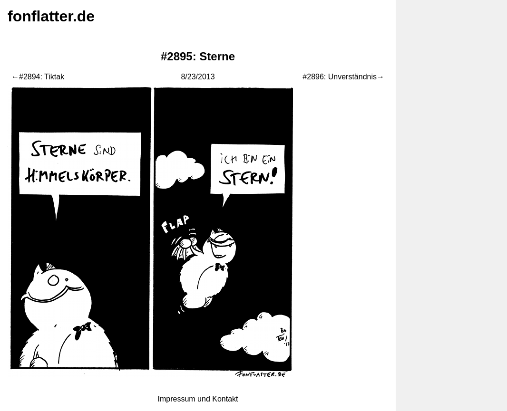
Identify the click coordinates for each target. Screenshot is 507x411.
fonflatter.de (51, 16)
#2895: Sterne (198, 56)
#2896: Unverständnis (339, 77)
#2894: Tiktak (41, 77)
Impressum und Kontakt (198, 399)
